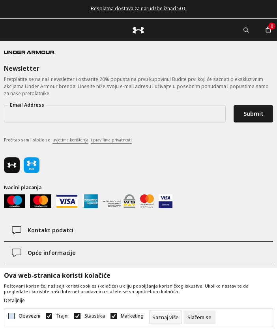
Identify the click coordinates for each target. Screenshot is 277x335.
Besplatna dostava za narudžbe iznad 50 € (139, 8)
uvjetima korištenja (70, 140)
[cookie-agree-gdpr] (199, 317)
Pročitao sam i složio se (68, 140)
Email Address (27, 105)
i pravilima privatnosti (111, 140)
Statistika (94, 316)
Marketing (132, 316)
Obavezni (29, 316)
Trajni (62, 316)
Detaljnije (14, 300)
